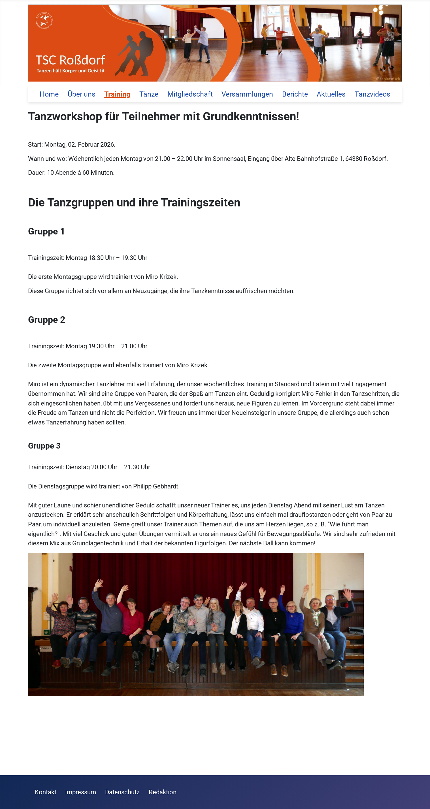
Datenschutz (122, 792)
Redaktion (162, 792)
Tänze (148, 94)
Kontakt (45, 792)
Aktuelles (331, 94)
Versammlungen (247, 94)
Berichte (295, 94)
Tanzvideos (372, 94)
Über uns (81, 94)
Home (49, 94)
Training (117, 94)
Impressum (80, 792)
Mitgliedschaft (190, 94)
